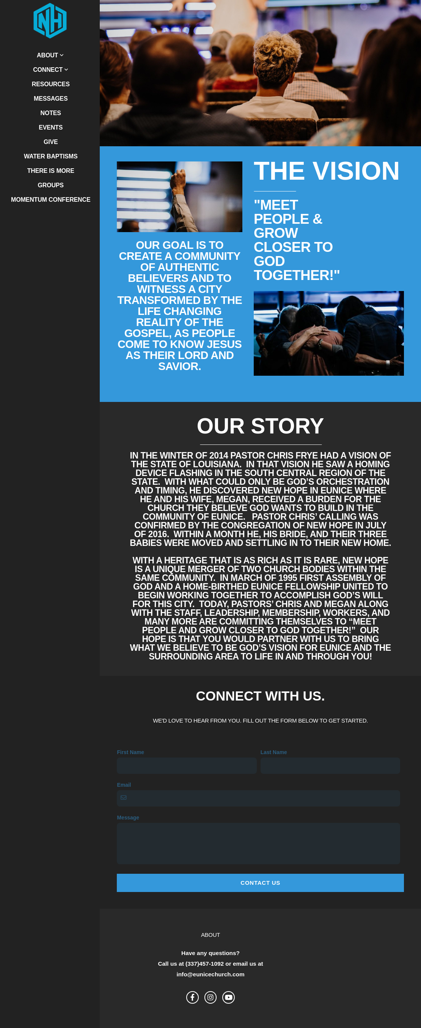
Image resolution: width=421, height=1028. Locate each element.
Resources (51, 84)
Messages (51, 98)
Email (124, 785)
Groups (51, 185)
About (50, 55)
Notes (51, 113)
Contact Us (260, 882)
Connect (50, 69)
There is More (50, 171)
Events (51, 127)
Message (128, 817)
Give (51, 142)
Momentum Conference (50, 199)
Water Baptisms (50, 156)
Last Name (274, 752)
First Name (130, 752)
